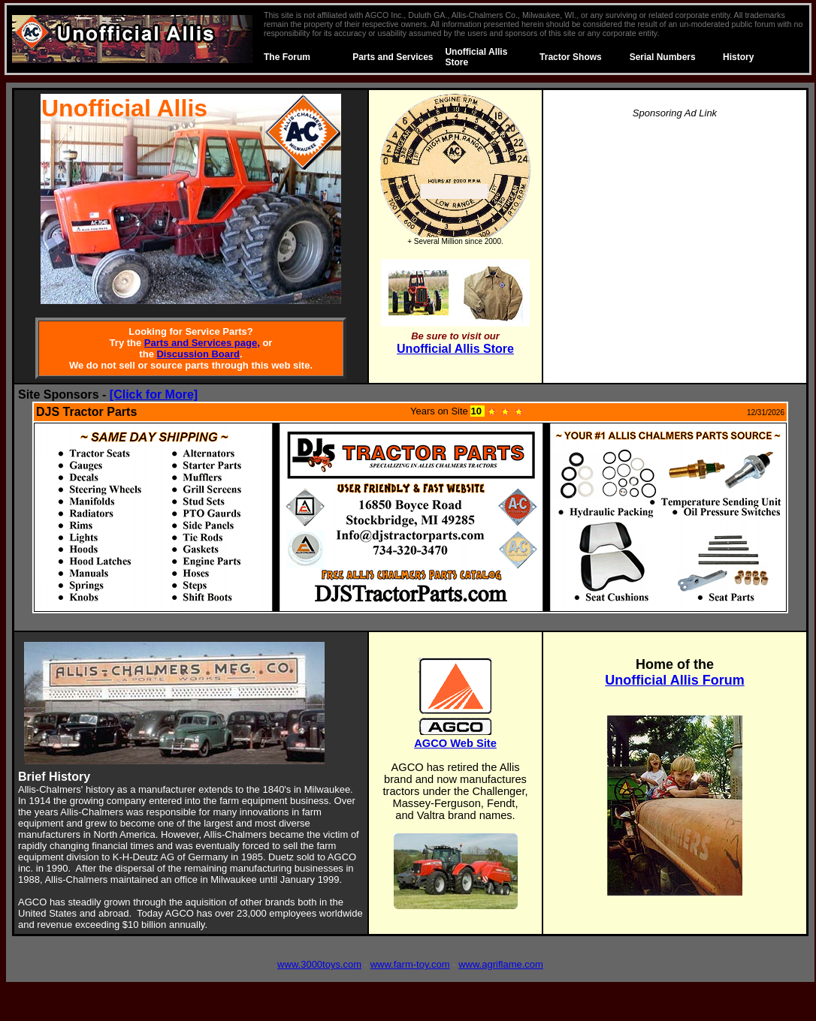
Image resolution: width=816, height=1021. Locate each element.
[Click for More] (154, 394)
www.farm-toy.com (410, 964)
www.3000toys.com (319, 964)
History (738, 57)
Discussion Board (198, 354)
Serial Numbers (663, 57)
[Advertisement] (675, 237)
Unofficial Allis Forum (674, 680)
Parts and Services (392, 57)
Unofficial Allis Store (455, 348)
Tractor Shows (570, 57)
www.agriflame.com (500, 964)
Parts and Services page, (202, 342)
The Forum (287, 57)
